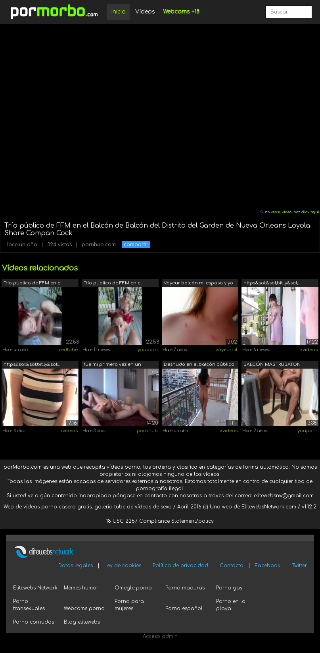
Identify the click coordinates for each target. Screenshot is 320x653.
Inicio (118, 12)
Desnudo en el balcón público (199, 364)
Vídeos (145, 12)
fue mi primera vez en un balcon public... (112, 365)
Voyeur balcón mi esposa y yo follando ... (198, 283)
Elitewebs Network (35, 588)
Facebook (267, 565)
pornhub (147, 430)
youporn (148, 349)
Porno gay (229, 588)
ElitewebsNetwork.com (268, 507)
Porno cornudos (33, 622)
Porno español (184, 608)
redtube (68, 349)
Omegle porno (133, 588)
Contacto (231, 565)
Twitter (299, 565)
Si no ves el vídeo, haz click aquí (289, 212)
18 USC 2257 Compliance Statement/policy (160, 521)
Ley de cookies (122, 565)
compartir (136, 244)
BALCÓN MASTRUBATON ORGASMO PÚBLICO (272, 365)
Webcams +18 (181, 12)
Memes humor (81, 588)
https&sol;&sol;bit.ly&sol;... (271, 283)
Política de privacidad (180, 565)
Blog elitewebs (82, 622)
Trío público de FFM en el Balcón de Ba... (32, 283)
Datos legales (75, 565)
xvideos (309, 349)
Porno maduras (185, 588)
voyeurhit (227, 349)
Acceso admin (160, 636)
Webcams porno (84, 608)
